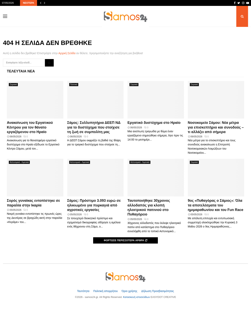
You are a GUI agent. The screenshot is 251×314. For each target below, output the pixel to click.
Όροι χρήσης (130, 291)
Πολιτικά (73, 84)
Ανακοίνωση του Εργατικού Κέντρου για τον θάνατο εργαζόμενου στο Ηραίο (30, 127)
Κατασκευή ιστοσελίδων (137, 297)
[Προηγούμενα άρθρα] (40, 3)
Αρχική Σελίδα (66, 53)
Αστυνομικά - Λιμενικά (19, 162)
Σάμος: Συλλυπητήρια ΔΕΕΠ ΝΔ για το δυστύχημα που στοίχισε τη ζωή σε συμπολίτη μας (94, 127)
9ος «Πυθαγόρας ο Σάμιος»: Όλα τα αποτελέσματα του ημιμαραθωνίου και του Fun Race (215, 205)
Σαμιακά (13, 84)
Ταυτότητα (83, 291)
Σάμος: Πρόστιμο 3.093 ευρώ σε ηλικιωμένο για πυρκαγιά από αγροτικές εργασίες (94, 205)
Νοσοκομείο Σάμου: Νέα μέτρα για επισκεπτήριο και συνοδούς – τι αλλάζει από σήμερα (216, 127)
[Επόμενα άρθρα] (44, 3)
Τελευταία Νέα (21, 71)
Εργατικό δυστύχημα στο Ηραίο (153, 123)
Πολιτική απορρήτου (106, 291)
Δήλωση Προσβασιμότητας (157, 291)
